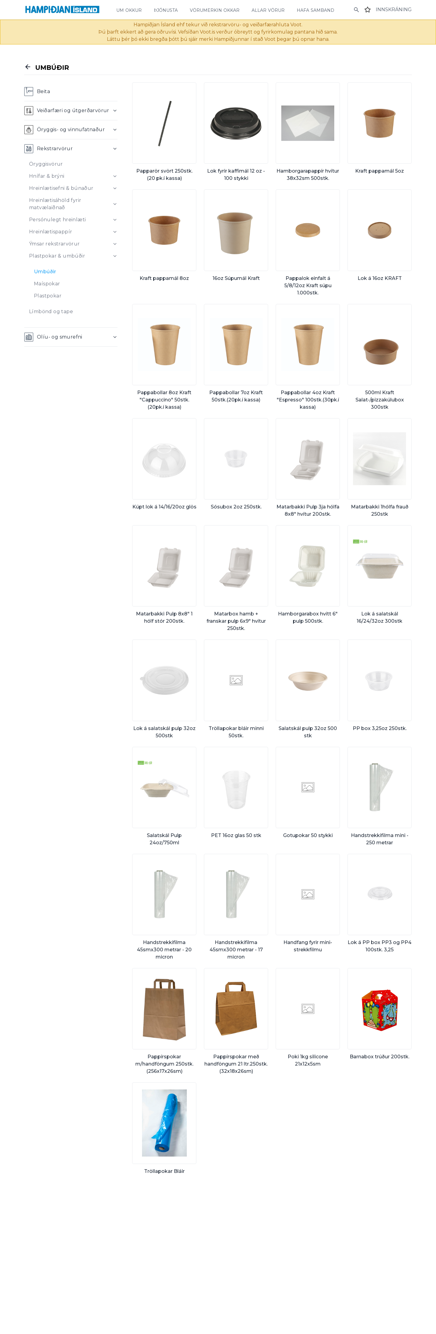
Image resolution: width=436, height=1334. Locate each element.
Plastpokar (47, 296)
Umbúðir (45, 271)
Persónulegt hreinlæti (57, 219)
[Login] (394, 9)
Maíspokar (47, 284)
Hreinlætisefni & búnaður (61, 188)
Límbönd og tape (51, 311)
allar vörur (268, 9)
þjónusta (166, 9)
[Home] (62, 10)
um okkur (129, 9)
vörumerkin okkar (214, 9)
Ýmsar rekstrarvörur (54, 244)
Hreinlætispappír (50, 232)
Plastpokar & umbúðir (57, 256)
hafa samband (315, 9)
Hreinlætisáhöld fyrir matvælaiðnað (55, 203)
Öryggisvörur (46, 164)
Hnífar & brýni (46, 176)
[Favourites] (367, 9)
